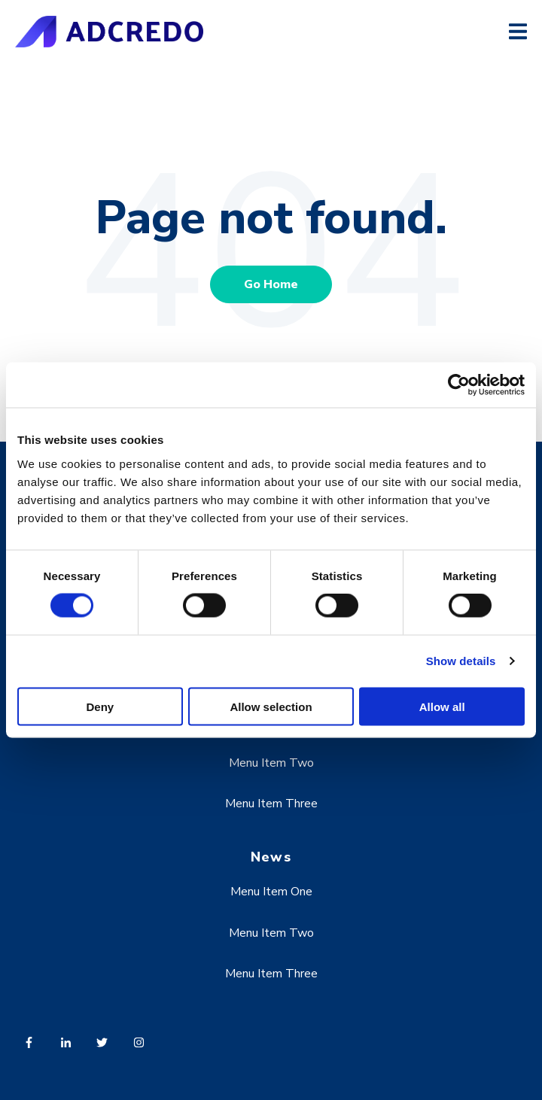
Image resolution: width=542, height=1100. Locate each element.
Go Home (271, 284)
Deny (100, 706)
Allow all (442, 706)
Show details (461, 661)
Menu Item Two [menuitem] (271, 763)
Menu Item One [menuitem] (271, 891)
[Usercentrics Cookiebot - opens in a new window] (459, 385)
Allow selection (271, 706)
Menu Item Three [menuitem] (271, 803)
